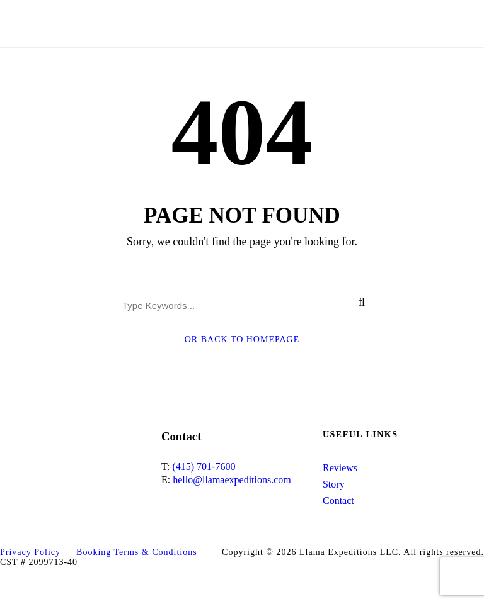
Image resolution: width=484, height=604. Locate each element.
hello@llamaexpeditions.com (232, 479)
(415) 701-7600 (203, 466)
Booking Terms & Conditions (136, 552)
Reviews (340, 467)
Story (334, 484)
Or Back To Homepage (242, 339)
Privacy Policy (30, 552)
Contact (338, 500)
